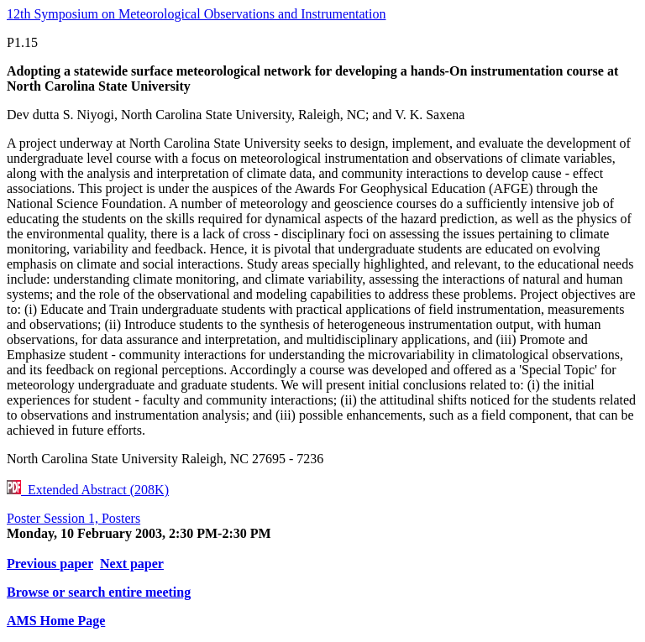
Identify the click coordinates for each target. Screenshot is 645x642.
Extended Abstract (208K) (88, 490)
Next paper (132, 563)
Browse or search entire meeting (99, 592)
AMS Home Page (56, 620)
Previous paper (50, 563)
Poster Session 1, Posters (73, 518)
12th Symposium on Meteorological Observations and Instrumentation (196, 14)
